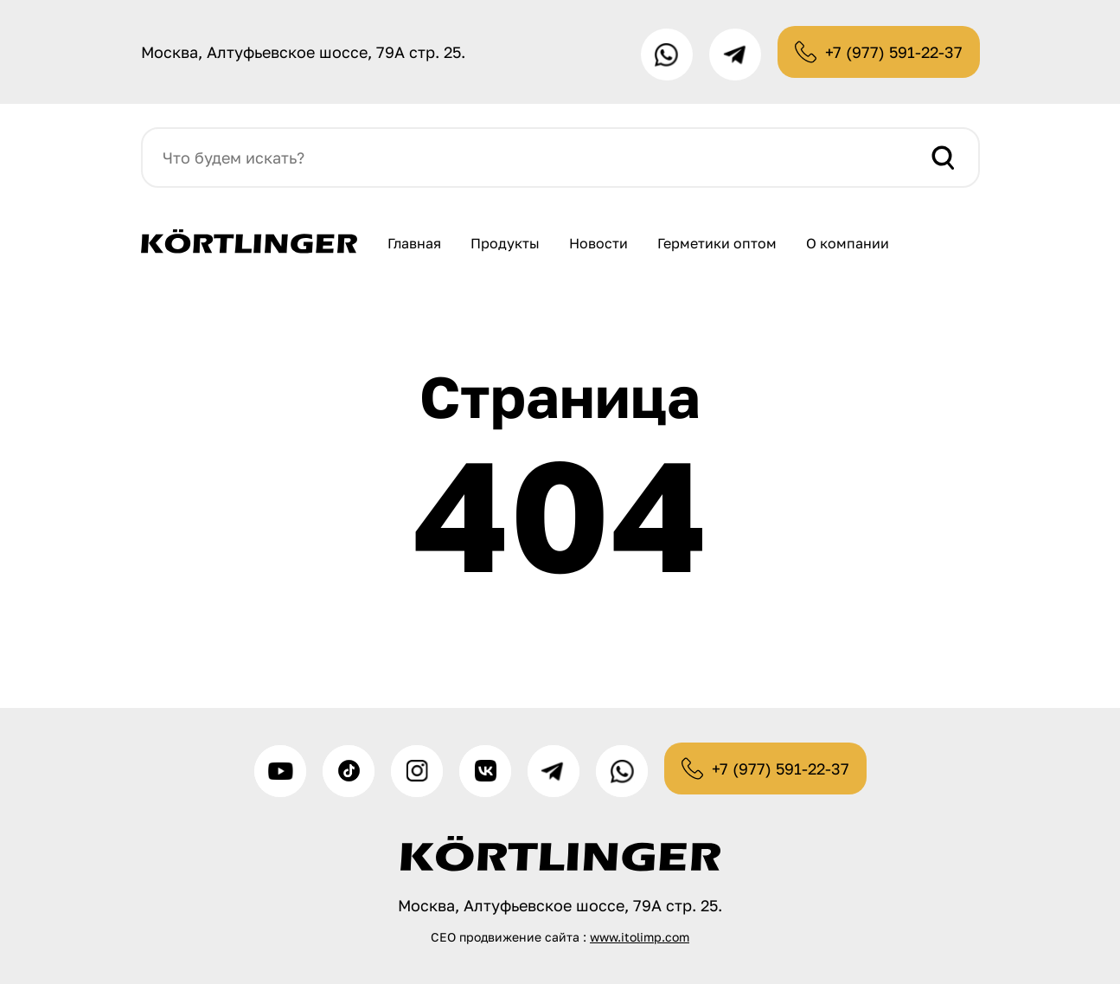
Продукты (505, 243)
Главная (414, 243)
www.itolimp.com (639, 936)
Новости (598, 243)
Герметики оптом (717, 243)
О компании (847, 243)
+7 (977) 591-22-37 (894, 51)
